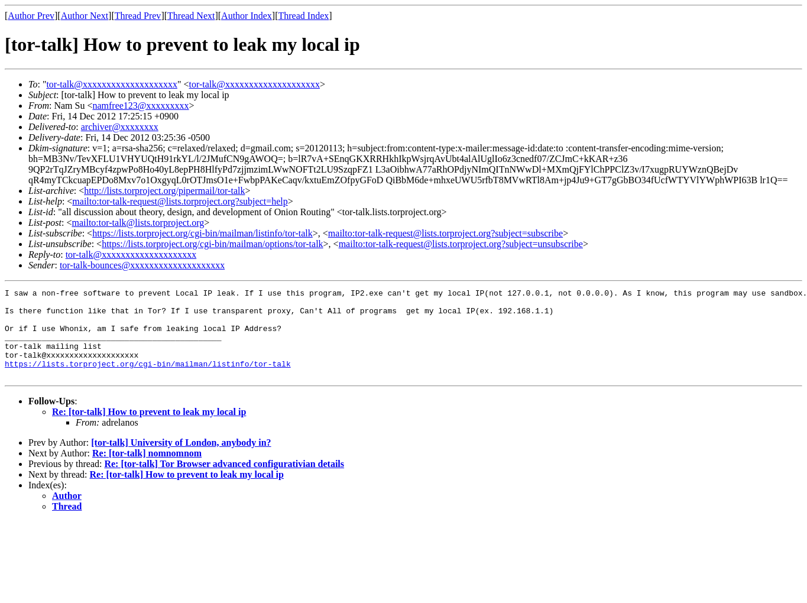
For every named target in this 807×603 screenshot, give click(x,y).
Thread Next (191, 16)
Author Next (84, 16)
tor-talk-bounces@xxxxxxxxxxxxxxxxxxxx (142, 265)
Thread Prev (138, 16)
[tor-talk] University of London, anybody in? (181, 460)
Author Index (246, 16)
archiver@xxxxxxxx (119, 127)
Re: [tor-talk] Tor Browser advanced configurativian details (224, 481)
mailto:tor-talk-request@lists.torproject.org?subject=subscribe (445, 233)
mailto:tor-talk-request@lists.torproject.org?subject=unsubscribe (461, 244)
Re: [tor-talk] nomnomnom (147, 471)
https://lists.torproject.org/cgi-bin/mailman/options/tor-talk (212, 244)
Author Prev (31, 16)
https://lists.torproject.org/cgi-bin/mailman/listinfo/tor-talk (202, 233)
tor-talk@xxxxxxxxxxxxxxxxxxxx (111, 84)
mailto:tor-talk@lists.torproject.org (138, 223)
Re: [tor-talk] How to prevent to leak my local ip (149, 429)
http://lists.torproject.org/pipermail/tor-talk (164, 191)
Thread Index (303, 16)
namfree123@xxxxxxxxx (140, 105)
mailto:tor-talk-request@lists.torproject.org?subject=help (179, 201)
